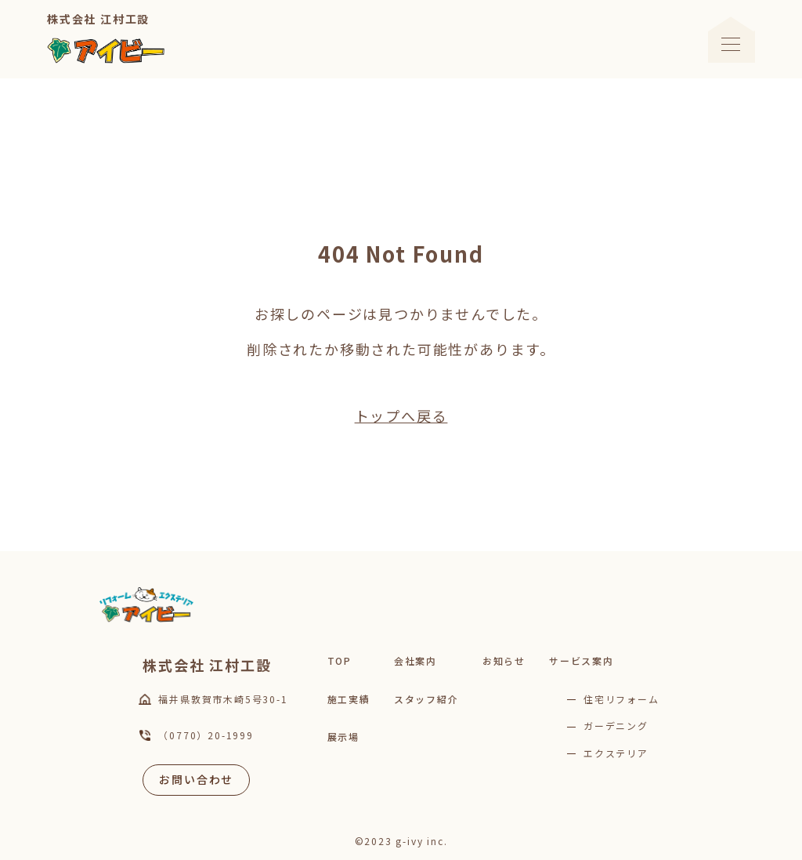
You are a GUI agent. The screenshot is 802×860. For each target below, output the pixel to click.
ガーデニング (615, 725)
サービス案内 (581, 660)
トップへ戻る (401, 415)
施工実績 (348, 699)
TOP (339, 660)
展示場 (343, 736)
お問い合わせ (196, 779)
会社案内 (415, 660)
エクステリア (615, 753)
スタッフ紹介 (426, 699)
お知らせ (504, 660)
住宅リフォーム (621, 699)
